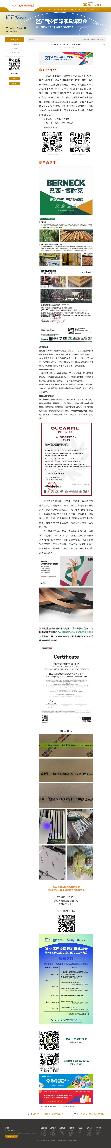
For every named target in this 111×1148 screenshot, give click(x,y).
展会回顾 (16, 52)
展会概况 (56, 9)
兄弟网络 (75, 1140)
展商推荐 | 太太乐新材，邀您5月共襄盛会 (92, 1114)
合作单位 (89, 1130)
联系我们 (98, 1130)
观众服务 (70, 9)
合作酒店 (52, 1136)
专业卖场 (89, 1136)
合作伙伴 (91, 9)
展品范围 (43, 1136)
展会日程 (43, 1134)
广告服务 (52, 1132)
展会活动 (84, 9)
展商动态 (16, 48)
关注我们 (98, 1132)
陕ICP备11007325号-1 (63, 1140)
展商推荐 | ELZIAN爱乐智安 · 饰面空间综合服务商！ (48, 1114)
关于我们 (99, 9)
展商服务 (63, 9)
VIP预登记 (14, 78)
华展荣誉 (98, 1134)
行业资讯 (71, 1136)
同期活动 (80, 1132)
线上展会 (49, 9)
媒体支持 (89, 1132)
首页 (42, 9)
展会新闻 (77, 9)
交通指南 (52, 1134)
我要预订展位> (11, 1136)
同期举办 (80, 1130)
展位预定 (14, 83)
